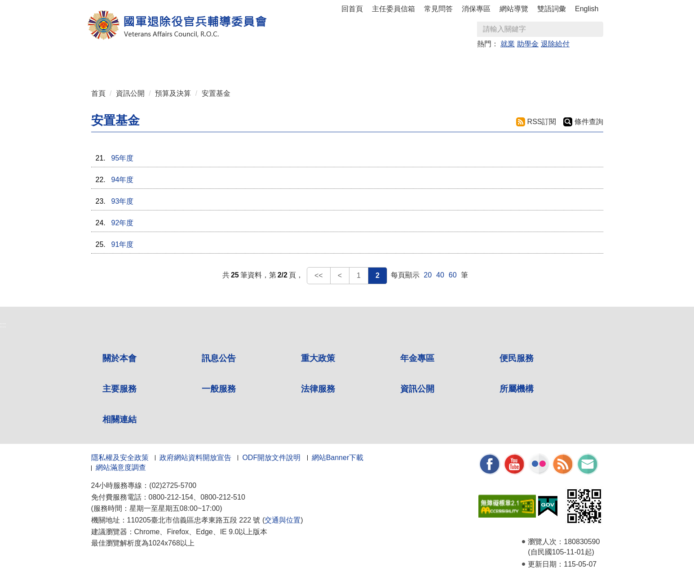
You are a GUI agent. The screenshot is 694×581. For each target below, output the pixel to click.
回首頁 (352, 9)
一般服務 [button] (390, 63)
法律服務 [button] (433, 63)
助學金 (528, 44)
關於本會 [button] (131, 63)
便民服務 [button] (304, 63)
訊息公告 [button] (175, 63)
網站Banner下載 (338, 457)
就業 (507, 44)
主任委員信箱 (393, 9)
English (586, 9)
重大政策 (218, 63)
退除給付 (555, 44)
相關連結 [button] (563, 63)
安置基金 (216, 93)
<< (318, 275)
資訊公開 (130, 93)
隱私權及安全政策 (120, 457)
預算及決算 (173, 93)
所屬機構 (517, 388)
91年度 (122, 244)
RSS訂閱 (542, 121)
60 (453, 275)
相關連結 (119, 419)
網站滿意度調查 (121, 467)
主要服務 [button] (347, 63)
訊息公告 (219, 358)
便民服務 (517, 358)
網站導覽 (514, 9)
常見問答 (438, 9)
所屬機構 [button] (520, 63)
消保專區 (476, 9)
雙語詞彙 (551, 9)
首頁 (98, 93)
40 (440, 275)
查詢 (596, 29)
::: (94, 59)
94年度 (122, 179)
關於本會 (119, 358)
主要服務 (119, 388)
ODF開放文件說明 (271, 457)
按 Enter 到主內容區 (40, 6)
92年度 (122, 223)
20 (428, 275)
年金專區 (261, 63)
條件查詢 (589, 121)
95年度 (122, 158)
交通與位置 (283, 520)
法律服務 (318, 388)
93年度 (122, 201)
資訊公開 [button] (476, 63)
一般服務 (219, 388)
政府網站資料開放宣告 (195, 457)
